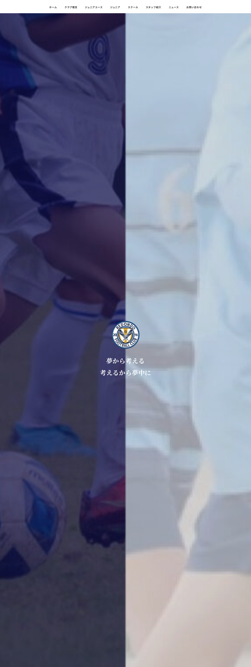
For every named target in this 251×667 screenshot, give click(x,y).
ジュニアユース (35, 620)
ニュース (31, 643)
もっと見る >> (215, 474)
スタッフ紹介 (33, 637)
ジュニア (31, 625)
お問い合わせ (33, 648)
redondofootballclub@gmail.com (201, 626)
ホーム (30, 608)
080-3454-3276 (188, 631)
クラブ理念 (32, 614)
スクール (31, 631)
